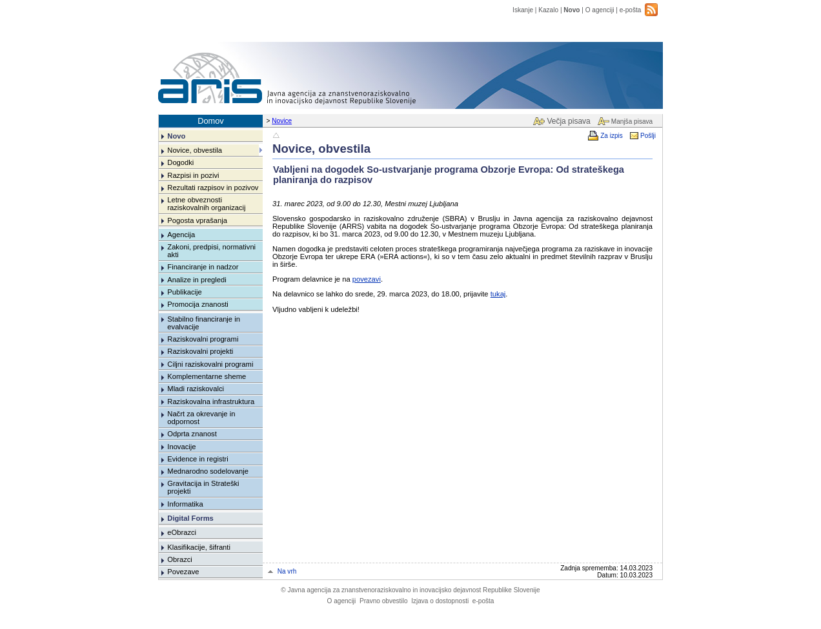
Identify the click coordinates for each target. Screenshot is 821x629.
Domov (211, 121)
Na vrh (287, 571)
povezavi (366, 279)
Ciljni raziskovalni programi (210, 364)
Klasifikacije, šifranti (198, 547)
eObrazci (181, 532)
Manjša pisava (632, 121)
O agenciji (599, 10)
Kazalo (548, 10)
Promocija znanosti (197, 304)
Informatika (185, 504)
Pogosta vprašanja (197, 220)
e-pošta (631, 10)
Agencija (181, 234)
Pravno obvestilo (384, 601)
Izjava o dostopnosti (440, 601)
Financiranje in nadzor (202, 267)
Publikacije (184, 292)
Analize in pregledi (196, 280)
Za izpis (611, 135)
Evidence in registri (197, 459)
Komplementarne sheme (206, 376)
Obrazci (179, 559)
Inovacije (181, 446)
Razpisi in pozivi (193, 175)
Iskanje (522, 10)
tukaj (498, 294)
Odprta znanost (192, 434)
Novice (282, 120)
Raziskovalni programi (202, 339)
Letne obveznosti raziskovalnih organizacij (206, 203)
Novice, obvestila (194, 150)
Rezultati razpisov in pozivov (212, 187)
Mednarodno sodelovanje (207, 471)
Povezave (183, 572)
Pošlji (648, 135)
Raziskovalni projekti (200, 351)
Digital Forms (190, 518)
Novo (571, 10)
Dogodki (180, 162)
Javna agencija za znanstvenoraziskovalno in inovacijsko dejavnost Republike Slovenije (410, 590)
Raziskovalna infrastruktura (210, 401)
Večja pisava (568, 121)
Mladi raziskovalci (195, 388)
